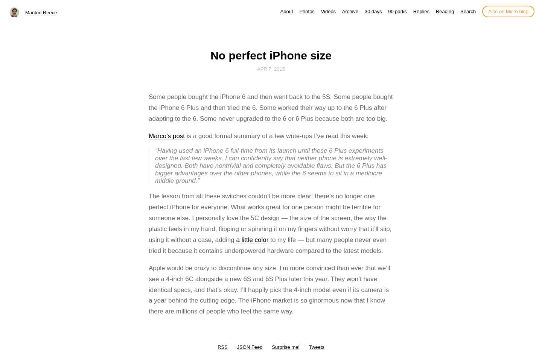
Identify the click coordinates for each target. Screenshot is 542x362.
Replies (421, 11)
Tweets (316, 347)
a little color (252, 239)
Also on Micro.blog (508, 11)
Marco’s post (167, 136)
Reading (445, 11)
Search (468, 11)
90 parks (397, 11)
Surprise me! (286, 347)
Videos (328, 11)
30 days (373, 11)
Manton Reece (41, 12)
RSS (223, 347)
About (286, 11)
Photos (306, 11)
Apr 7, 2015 (271, 69)
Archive (350, 11)
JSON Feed (250, 347)
